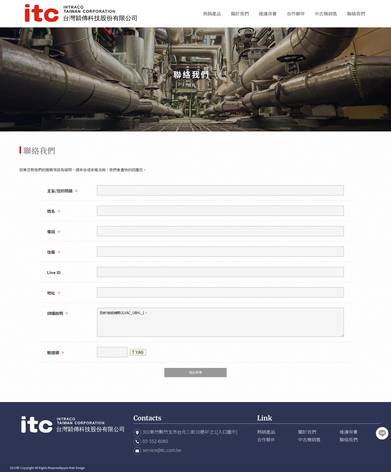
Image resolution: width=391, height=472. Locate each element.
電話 (53, 232)
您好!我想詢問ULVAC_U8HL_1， (220, 322)
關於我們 (307, 431)
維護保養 (349, 431)
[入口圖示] (226, 431)
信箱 (53, 252)
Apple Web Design (72, 468)
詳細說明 (57, 313)
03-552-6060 (155, 441)
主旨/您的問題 (62, 191)
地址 (53, 293)
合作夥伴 (266, 439)
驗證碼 (55, 352)
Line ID (54, 272)
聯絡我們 (349, 439)
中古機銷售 (309, 439)
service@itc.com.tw (162, 450)
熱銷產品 (266, 431)
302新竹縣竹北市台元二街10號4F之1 (179, 431)
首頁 (192, 85)
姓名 (53, 211)
